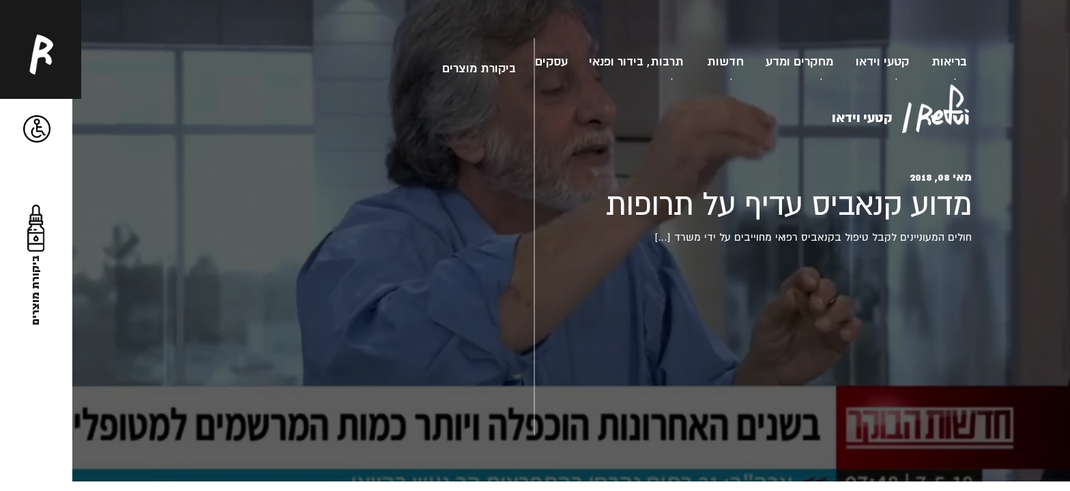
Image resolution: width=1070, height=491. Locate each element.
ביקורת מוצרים (479, 68)
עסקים (551, 61)
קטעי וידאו (882, 61)
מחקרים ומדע (799, 61)
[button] (36, 129)
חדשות (725, 61)
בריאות (949, 61)
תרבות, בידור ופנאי (636, 61)
